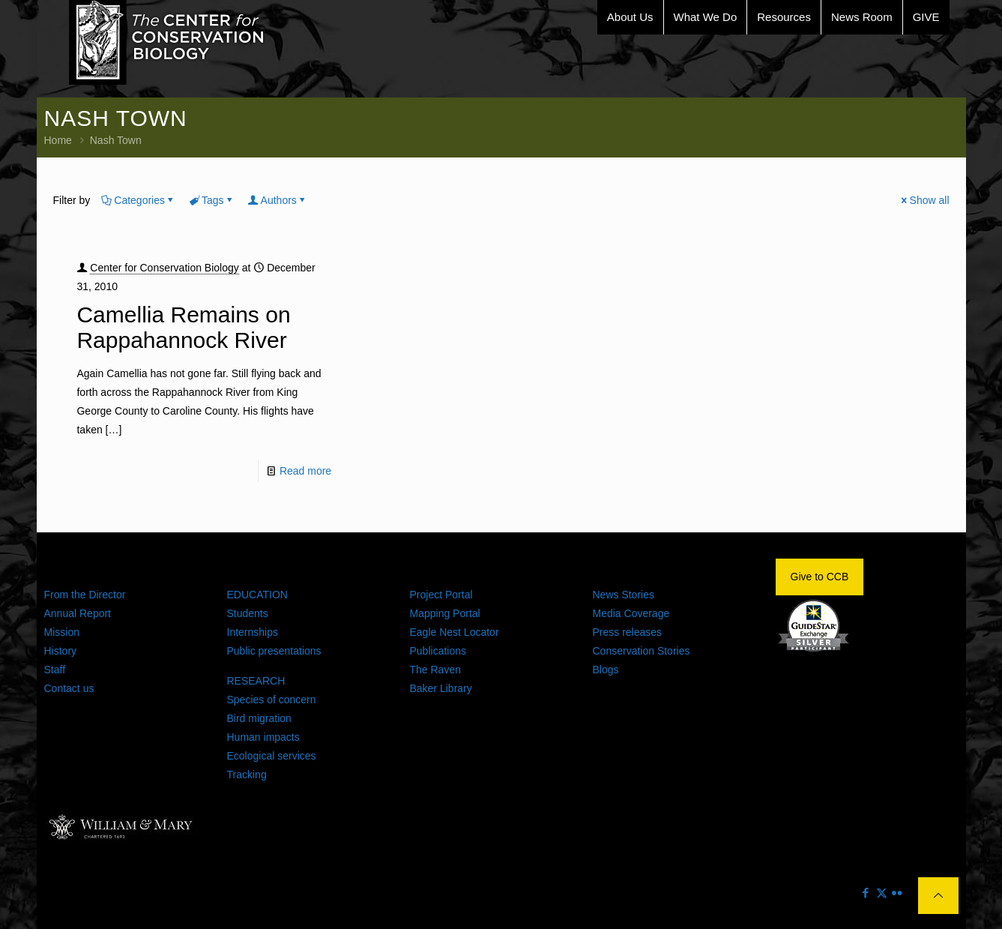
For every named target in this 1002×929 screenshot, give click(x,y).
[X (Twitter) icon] (881, 892)
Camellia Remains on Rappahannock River (183, 327)
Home (58, 140)
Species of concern (271, 700)
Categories (138, 200)
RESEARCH (256, 681)
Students (247, 613)
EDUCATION (257, 595)
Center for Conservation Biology (164, 268)
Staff (55, 670)
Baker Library (441, 688)
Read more (305, 471)
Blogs (606, 670)
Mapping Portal (445, 613)
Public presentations (274, 651)
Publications (438, 651)
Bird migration (259, 718)
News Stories (623, 595)
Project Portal (441, 595)
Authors (277, 200)
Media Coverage (631, 613)
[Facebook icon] (866, 892)
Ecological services (271, 756)
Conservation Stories (641, 651)
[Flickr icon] (897, 892)
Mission (61, 632)
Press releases (628, 632)
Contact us (69, 688)
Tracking (247, 775)
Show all (924, 200)
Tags (212, 200)
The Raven (435, 670)
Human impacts (263, 737)
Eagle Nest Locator (454, 632)
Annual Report (78, 613)
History (60, 651)
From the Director (85, 595)
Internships (252, 632)
